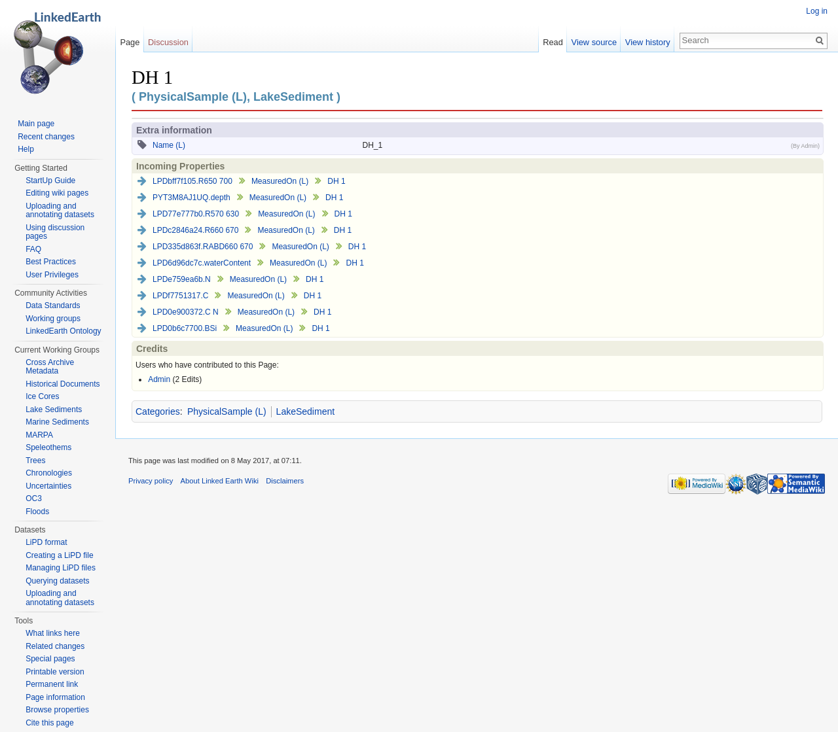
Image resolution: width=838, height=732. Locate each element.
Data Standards (53, 305)
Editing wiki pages (57, 193)
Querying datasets (57, 580)
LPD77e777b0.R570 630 (196, 213)
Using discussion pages (55, 232)
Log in (817, 11)
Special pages (50, 658)
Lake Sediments (54, 409)
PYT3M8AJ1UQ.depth (191, 197)
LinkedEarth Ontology (63, 331)
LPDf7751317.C (180, 295)
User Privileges (52, 274)
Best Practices (51, 261)
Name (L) (169, 145)
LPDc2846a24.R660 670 (195, 230)
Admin (159, 379)
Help (26, 149)
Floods (37, 511)
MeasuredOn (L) (279, 181)
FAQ (33, 249)
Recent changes (46, 136)
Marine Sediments (57, 422)
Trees (35, 460)
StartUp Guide (50, 180)
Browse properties (57, 709)
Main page (36, 123)
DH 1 (336, 181)
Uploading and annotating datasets (60, 210)
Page (129, 42)
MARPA (39, 435)
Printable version (55, 671)
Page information (55, 697)
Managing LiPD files (61, 567)
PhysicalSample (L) (226, 411)
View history (647, 42)
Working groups (53, 318)
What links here (53, 633)
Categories (158, 411)
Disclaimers (285, 481)
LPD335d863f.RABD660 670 (203, 246)
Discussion (168, 42)
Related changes (55, 646)
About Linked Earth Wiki (220, 481)
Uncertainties (48, 486)
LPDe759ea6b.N (182, 279)
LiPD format (46, 542)
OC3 (34, 498)
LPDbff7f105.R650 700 (192, 181)
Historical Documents (63, 384)
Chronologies (49, 473)
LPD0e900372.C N (186, 312)
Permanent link (52, 684)
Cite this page (49, 722)
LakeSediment (305, 411)
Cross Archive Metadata (50, 367)
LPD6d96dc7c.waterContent (202, 263)
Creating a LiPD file (59, 555)
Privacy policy (150, 481)
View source (594, 42)
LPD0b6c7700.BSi (185, 328)
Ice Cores (42, 396)
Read (553, 42)
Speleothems (48, 447)
